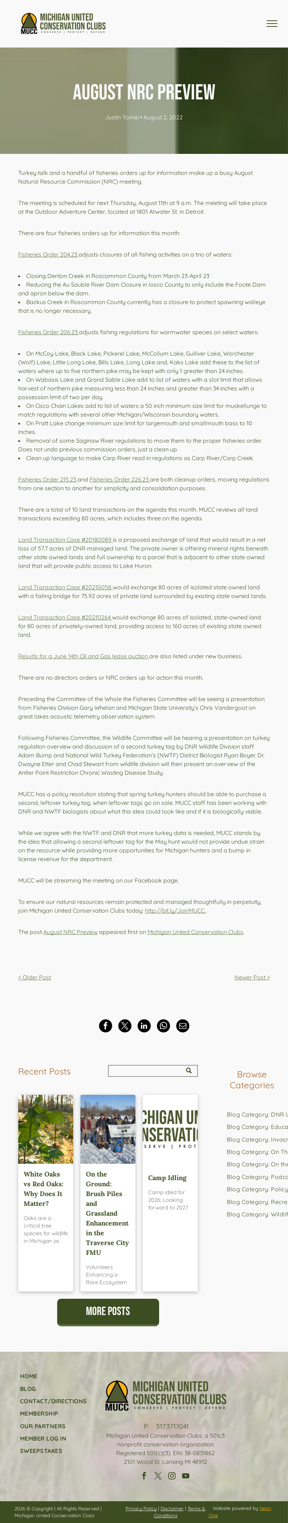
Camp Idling (167, 1178)
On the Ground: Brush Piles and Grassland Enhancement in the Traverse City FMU (107, 1213)
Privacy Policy (141, 1508)
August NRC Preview (70, 932)
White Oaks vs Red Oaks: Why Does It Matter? (44, 1189)
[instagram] (171, 1476)
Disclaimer (172, 1508)
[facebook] (144, 1476)
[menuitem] (53, 1376)
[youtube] (185, 1476)
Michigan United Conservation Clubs (195, 932)
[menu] (272, 23)
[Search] (153, 1071)
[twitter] (158, 1476)
